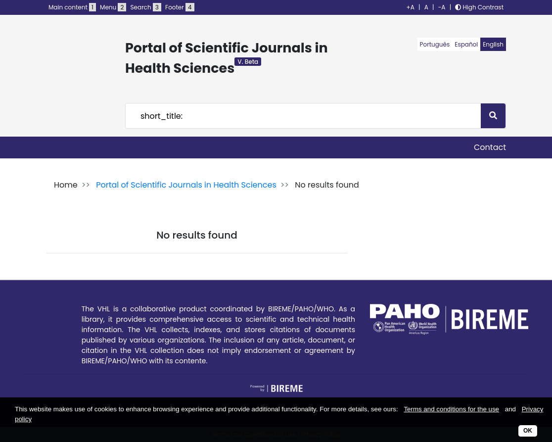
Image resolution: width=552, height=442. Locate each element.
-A (442, 7)
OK (527, 430)
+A (410, 7)
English (493, 44)
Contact (490, 147)
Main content (72, 7)
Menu (113, 7)
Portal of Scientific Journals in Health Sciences (186, 185)
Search (146, 7)
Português (435, 44)
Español (466, 44)
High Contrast (479, 7)
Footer (179, 7)
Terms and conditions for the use (451, 409)
